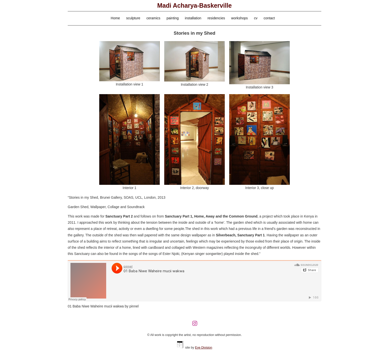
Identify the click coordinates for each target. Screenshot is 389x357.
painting (172, 18)
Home (115, 18)
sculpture (133, 18)
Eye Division (203, 347)
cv (256, 18)
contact (269, 18)
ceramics (153, 18)
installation (193, 18)
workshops (239, 18)
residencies (216, 18)
